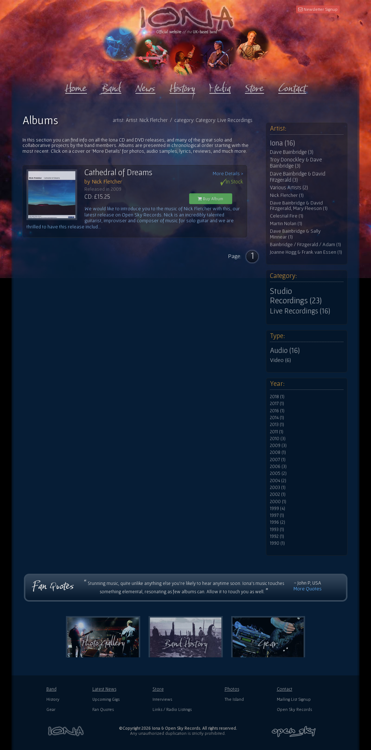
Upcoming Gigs (106, 699)
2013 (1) (277, 424)
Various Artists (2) (289, 187)
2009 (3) (278, 445)
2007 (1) (277, 459)
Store (158, 689)
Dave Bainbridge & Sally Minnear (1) (295, 234)
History (52, 699)
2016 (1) (277, 410)
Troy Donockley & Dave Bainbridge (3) (296, 163)
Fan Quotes (103, 709)
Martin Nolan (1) (286, 223)
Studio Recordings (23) (296, 295)
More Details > (228, 173)
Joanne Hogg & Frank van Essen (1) (306, 252)
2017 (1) (277, 403)
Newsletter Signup (318, 9)
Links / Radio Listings (172, 709)
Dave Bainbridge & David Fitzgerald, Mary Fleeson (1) (299, 205)
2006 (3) (278, 466)
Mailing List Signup (294, 699)
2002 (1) (277, 494)
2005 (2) (278, 473)
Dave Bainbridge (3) (291, 152)
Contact (284, 689)
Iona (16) (282, 143)
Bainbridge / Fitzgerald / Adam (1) (305, 244)
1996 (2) (277, 522)
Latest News (104, 689)
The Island (234, 699)
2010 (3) (277, 438)
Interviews (162, 699)
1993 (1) (277, 529)
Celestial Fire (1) (286, 216)
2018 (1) (277, 396)
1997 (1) (277, 515)
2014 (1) (277, 417)
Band (51, 689)
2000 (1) (278, 501)
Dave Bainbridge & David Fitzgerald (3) (297, 177)
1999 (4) (277, 508)
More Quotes (307, 588)
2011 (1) (276, 431)
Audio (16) (285, 350)
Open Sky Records (294, 709)
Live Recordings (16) (300, 311)
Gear (50, 709)
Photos (232, 689)
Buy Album (210, 198)
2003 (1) (277, 487)
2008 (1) (278, 452)
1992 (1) (277, 536)
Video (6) (280, 360)
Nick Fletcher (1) (287, 195)
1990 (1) (277, 543)
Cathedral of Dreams (118, 172)
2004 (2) (278, 480)
